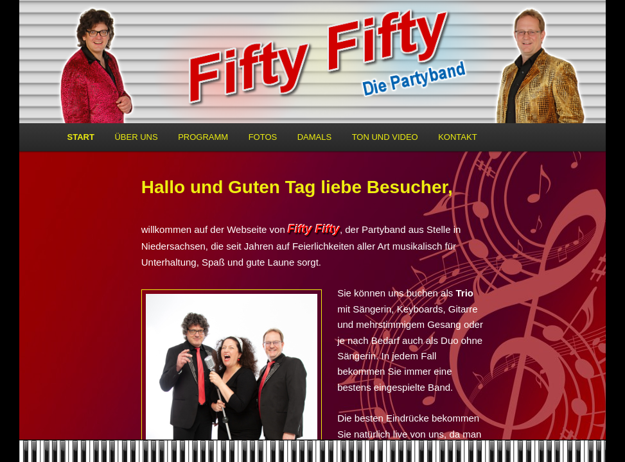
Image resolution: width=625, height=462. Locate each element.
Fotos (263, 137)
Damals (314, 137)
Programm (203, 137)
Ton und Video (385, 137)
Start (80, 137)
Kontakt (457, 137)
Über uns (135, 137)
